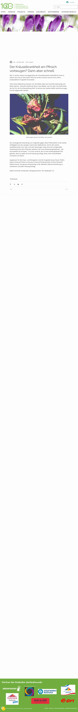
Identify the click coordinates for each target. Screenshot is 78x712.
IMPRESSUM (51, 708)
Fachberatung (13, 179)
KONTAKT (46, 708)
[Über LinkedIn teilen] (18, 184)
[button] (31, 12)
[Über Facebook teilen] (10, 184)
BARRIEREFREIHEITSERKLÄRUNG (71, 708)
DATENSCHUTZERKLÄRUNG (59, 708)
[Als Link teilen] (22, 184)
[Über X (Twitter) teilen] (14, 184)
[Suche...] (65, 7)
